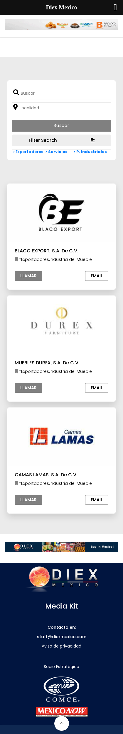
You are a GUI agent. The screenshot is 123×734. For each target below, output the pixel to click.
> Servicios (56, 151)
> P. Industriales (90, 151)
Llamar (28, 276)
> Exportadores (28, 151)
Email (97, 276)
